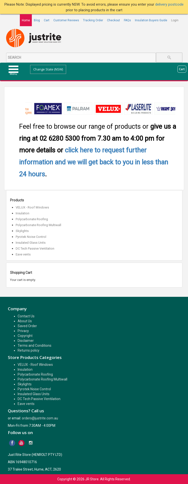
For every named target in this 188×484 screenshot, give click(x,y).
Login (174, 20)
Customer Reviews (66, 20)
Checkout (113, 20)
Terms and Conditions (34, 345)
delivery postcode (169, 4)
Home (26, 20)
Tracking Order (93, 20)
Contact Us (26, 316)
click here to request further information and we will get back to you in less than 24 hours (93, 162)
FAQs (127, 20)
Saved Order (27, 326)
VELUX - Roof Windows (32, 207)
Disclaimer (26, 341)
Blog (37, 20)
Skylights (22, 231)
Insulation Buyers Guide (151, 20)
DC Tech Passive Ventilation (35, 248)
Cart (46, 20)
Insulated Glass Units (31, 242)
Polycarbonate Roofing (32, 219)
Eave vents (23, 254)
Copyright (25, 336)
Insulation (22, 213)
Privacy (23, 331)
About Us (25, 321)
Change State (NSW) (48, 69)
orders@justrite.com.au (40, 418)
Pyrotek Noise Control (31, 237)
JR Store (92, 479)
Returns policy (28, 350)
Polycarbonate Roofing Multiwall (38, 225)
